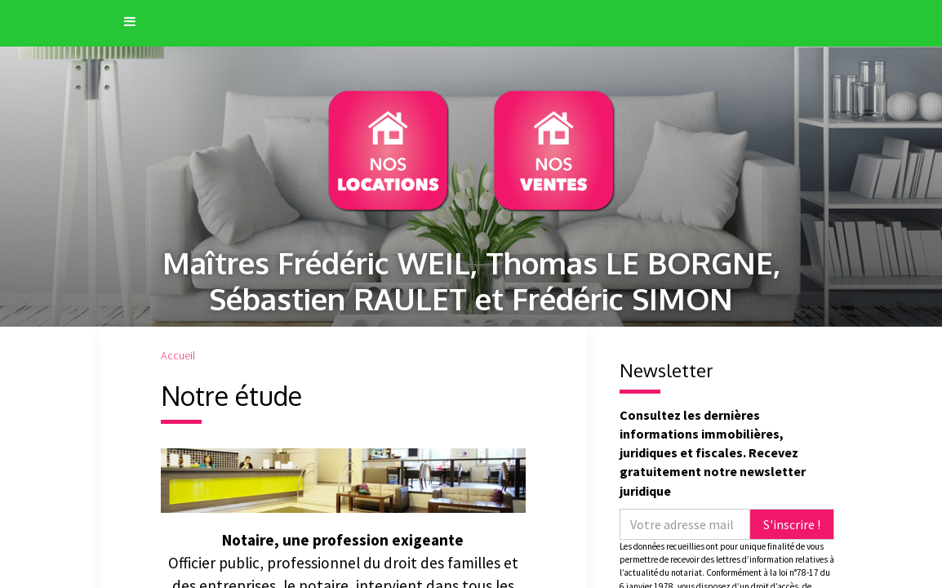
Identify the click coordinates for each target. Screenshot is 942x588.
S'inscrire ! (791, 524)
